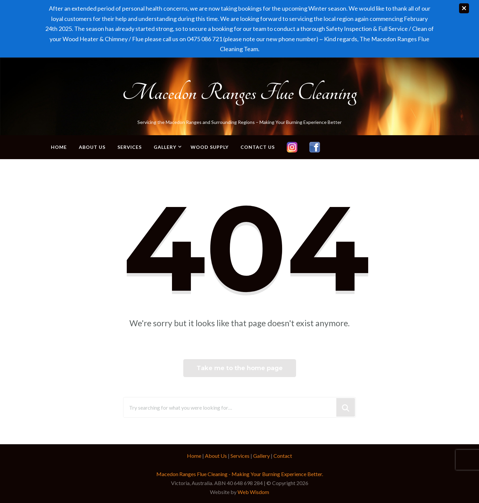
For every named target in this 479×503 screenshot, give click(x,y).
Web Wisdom (253, 492)
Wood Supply (210, 147)
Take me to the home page (240, 368)
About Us (92, 147)
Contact (282, 456)
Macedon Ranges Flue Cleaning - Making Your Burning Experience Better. (239, 474)
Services (129, 147)
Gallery (165, 147)
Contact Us (257, 147)
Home (59, 147)
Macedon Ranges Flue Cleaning (239, 92)
